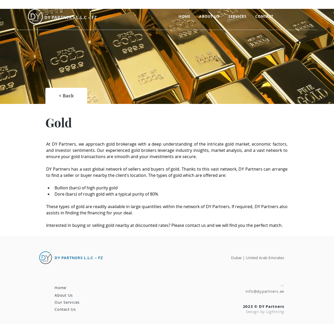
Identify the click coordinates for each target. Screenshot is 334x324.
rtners (277, 306)
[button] (237, 16)
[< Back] (66, 96)
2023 (248, 306)
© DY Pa (262, 306)
